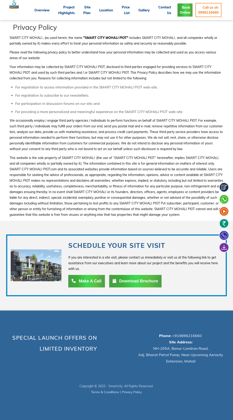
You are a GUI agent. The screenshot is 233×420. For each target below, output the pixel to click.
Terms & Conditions (104, 392)
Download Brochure (135, 281)
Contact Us (166, 10)
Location (109, 10)
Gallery (145, 10)
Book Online (185, 10)
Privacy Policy (132, 392)
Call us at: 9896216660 (208, 10)
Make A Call (86, 281)
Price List (128, 10)
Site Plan (90, 10)
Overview (47, 10)
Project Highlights (71, 10)
